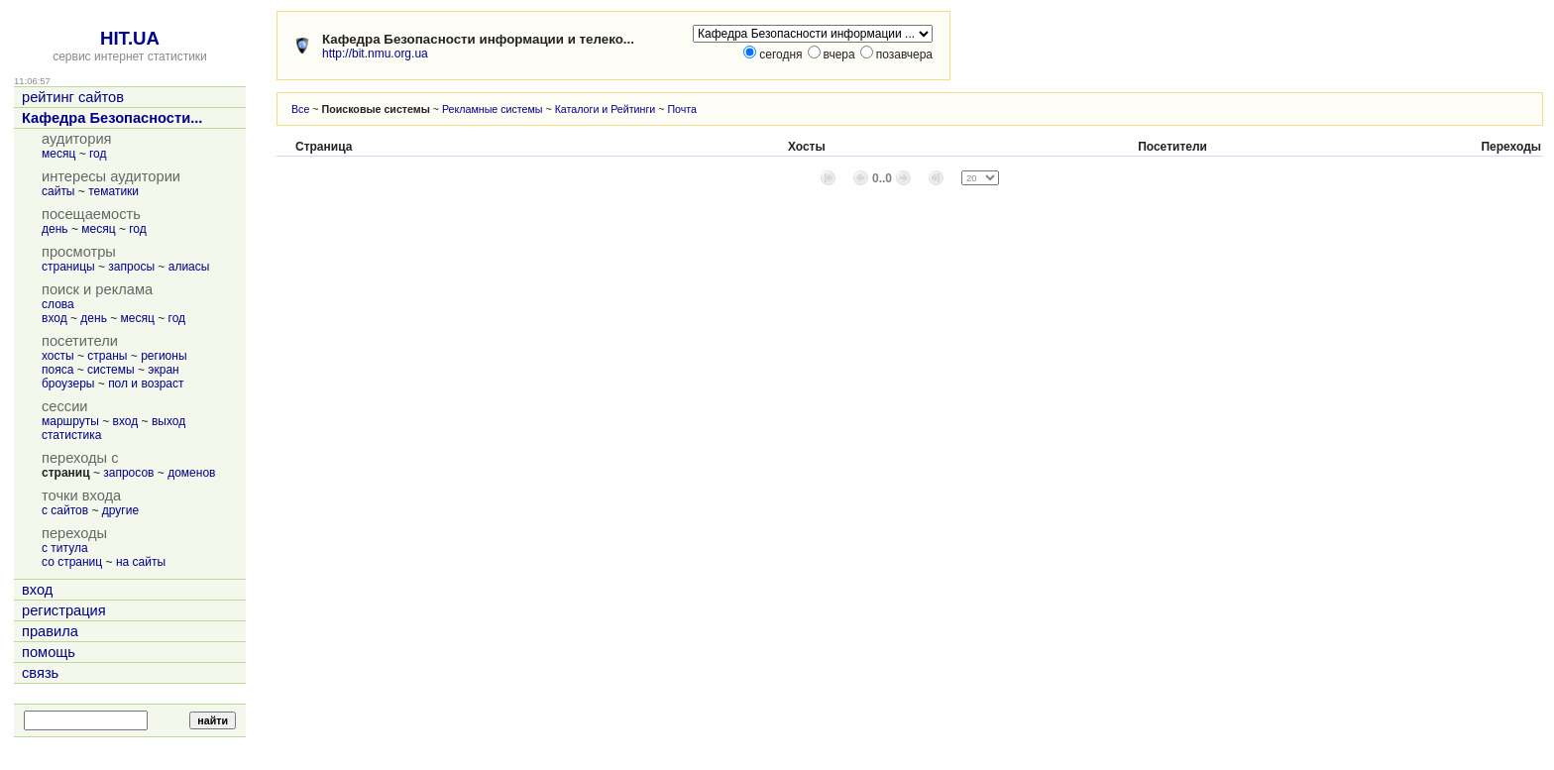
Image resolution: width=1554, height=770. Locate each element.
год (98, 154)
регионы (163, 356)
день (55, 229)
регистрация (64, 610)
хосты (58, 356)
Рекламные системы (492, 109)
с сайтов (65, 510)
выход (168, 421)
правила (50, 631)
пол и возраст (145, 383)
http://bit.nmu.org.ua (375, 53)
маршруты (70, 421)
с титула (65, 548)
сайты (58, 191)
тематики (113, 191)
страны (107, 356)
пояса (57, 370)
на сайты (141, 562)
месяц (58, 154)
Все (300, 109)
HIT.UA (130, 38)
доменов (191, 473)
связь (40, 673)
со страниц (72, 562)
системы (111, 370)
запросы (131, 267)
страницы (68, 267)
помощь (48, 652)
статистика (71, 435)
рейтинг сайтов (73, 97)
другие (120, 510)
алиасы (189, 267)
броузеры (68, 383)
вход (54, 318)
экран (163, 370)
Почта (682, 109)
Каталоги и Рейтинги (605, 109)
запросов (128, 473)
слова (58, 304)
